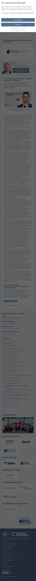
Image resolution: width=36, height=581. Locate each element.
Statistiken (12, 13)
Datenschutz (17, 30)
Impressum (23, 30)
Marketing (20, 13)
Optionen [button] (13, 30)
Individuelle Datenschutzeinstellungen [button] (18, 28)
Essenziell (4, 13)
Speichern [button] (18, 25)
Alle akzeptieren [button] (18, 20)
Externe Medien (29, 13)
